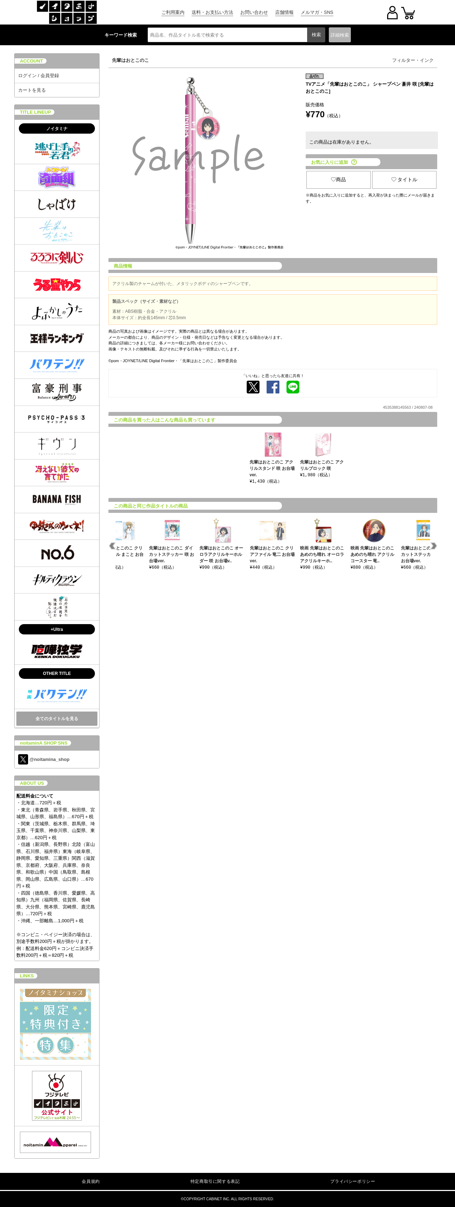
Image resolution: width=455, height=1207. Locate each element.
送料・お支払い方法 (212, 12)
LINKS (27, 975)
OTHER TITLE (57, 673)
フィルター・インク (413, 60)
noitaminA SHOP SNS (44, 743)
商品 (338, 179)
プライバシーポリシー (352, 1181)
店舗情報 (284, 12)
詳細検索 (340, 35)
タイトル (404, 179)
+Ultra (57, 629)
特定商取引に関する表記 (215, 1181)
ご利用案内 (172, 12)
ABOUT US (32, 783)
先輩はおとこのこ (130, 60)
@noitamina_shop (43, 759)
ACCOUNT (31, 61)
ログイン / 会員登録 (38, 75)
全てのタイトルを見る (57, 718)
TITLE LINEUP (35, 112)
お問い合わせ (254, 12)
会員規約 (91, 1181)
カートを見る (32, 90)
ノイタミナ (57, 128)
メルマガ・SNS (317, 12)
